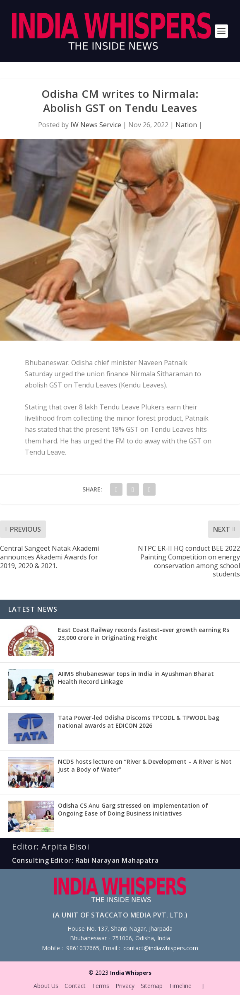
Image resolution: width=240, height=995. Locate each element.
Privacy (124, 986)
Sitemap (152, 986)
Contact (75, 986)
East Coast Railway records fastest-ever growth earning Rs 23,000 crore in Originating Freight (143, 633)
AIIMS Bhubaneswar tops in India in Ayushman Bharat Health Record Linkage (136, 677)
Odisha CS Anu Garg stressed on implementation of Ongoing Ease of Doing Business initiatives (133, 809)
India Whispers (130, 972)
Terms (100, 986)
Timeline (180, 986)
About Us (46, 986)
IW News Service (95, 124)
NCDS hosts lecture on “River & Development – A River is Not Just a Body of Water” (145, 765)
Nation (186, 124)
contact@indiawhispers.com (160, 948)
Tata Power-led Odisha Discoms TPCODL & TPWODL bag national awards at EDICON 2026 (138, 721)
